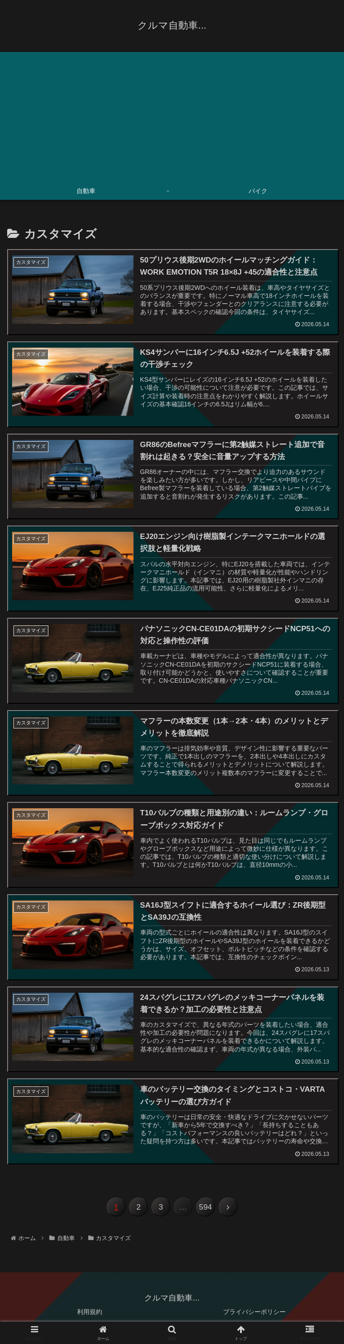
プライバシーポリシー (254, 1315)
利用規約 (89, 1315)
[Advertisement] (172, 114)
